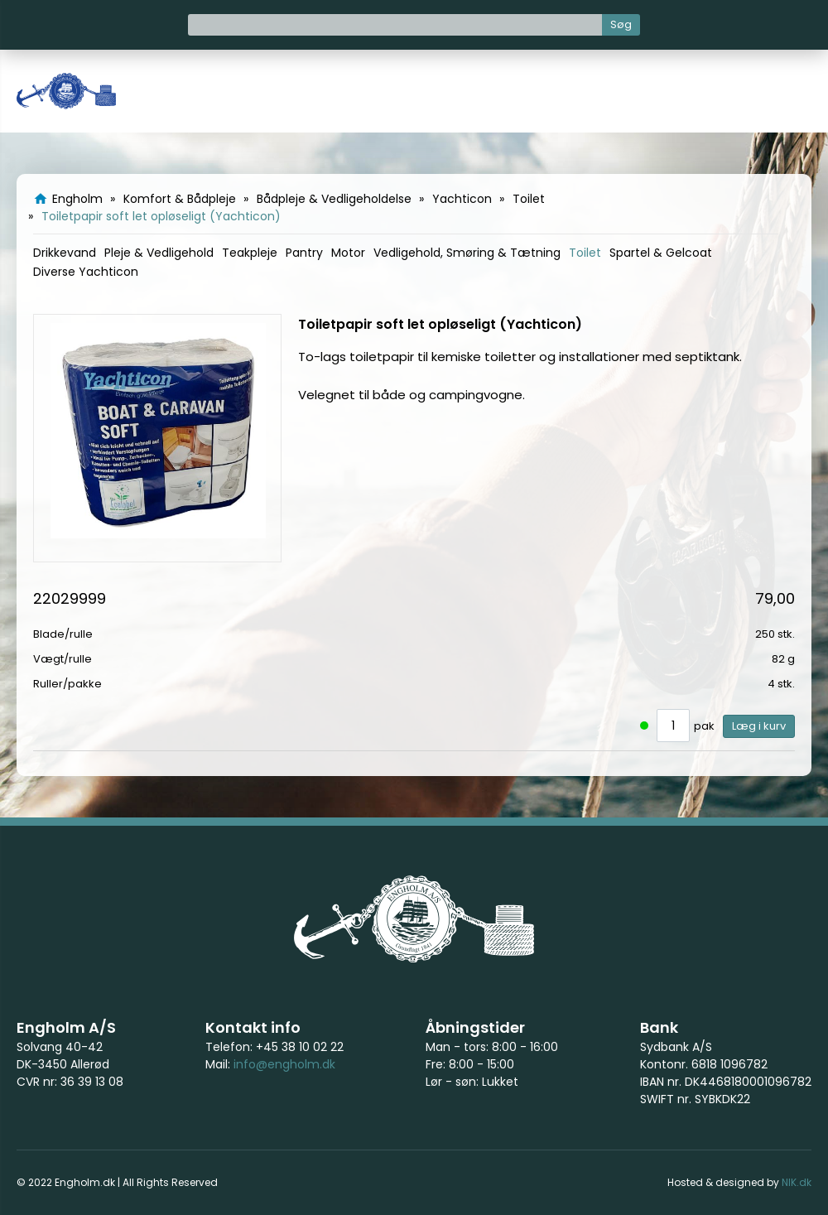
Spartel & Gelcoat (660, 252)
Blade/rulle (63, 634)
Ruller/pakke (67, 684)
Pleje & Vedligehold (159, 252)
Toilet (585, 252)
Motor (348, 252)
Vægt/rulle (62, 659)
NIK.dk (796, 1182)
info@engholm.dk (284, 1064)
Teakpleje (249, 252)
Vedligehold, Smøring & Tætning (467, 252)
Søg (621, 24)
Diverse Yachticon (85, 271)
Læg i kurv (759, 726)
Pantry (304, 252)
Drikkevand (64, 252)
